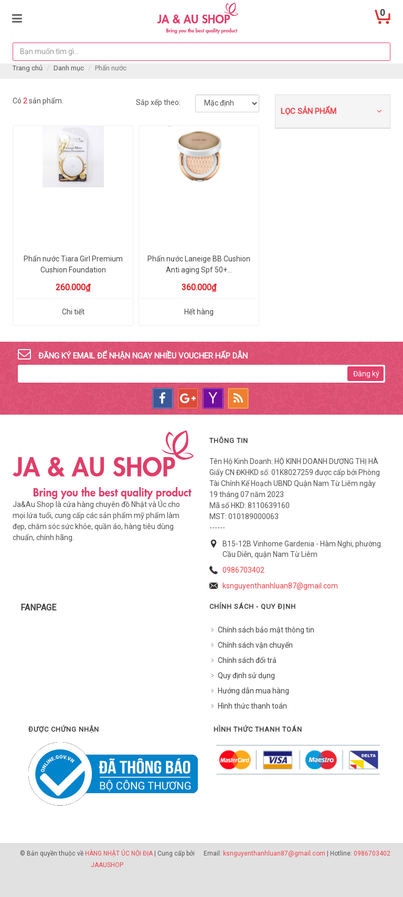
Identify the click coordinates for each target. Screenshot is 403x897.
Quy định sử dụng (246, 675)
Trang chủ (28, 68)
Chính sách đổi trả (247, 660)
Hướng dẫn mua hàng (253, 691)
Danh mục (69, 68)
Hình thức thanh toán (252, 706)
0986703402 (243, 570)
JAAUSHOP (107, 865)
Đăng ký (366, 374)
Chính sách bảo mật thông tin (266, 630)
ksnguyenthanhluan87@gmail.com (280, 586)
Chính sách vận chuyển (255, 645)
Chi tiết (73, 312)
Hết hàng (199, 312)
